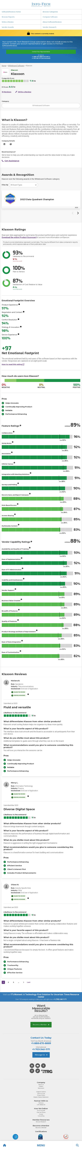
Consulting (41, 1116)
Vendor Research (49, 27)
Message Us (41, 1055)
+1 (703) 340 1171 (60, 999)
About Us (41, 1084)
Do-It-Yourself (41, 1110)
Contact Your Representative (41, 52)
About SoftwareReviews (52, 22)
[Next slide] (77, 213)
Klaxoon (29, 66)
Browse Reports (8, 17)
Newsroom (41, 1088)
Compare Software (50, 17)
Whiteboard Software (16, 66)
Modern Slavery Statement (41, 1097)
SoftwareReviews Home (11, 12)
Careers (41, 1086)
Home (4, 66)
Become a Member (41, 1025)
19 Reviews (6, 92)
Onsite (41, 1114)
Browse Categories (50, 12)
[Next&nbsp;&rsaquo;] (23, 982)
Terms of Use (41, 1093)
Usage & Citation (41, 1091)
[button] (41, 1145)
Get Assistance (10, 161)
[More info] (19, 304)
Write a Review (8, 22)
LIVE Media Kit (41, 1104)
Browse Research (41, 1122)
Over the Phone (41, 1112)
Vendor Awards (8, 27)
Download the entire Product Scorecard (19, 237)
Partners (41, 1103)
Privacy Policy (41, 1095)
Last (28, 982)
